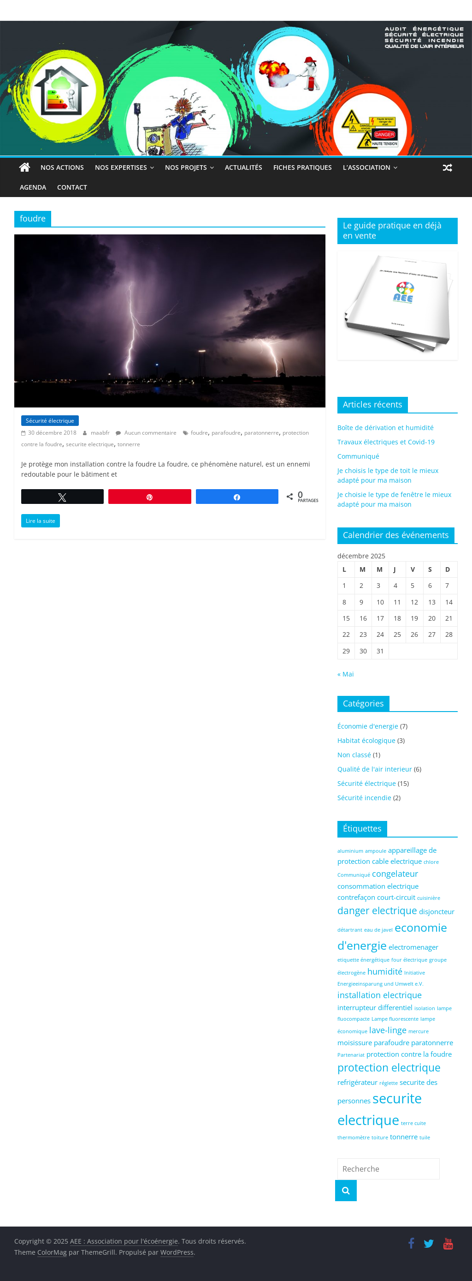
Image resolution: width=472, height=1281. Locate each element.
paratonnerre (261, 433)
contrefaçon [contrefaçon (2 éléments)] (356, 897)
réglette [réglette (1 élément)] (388, 1083)
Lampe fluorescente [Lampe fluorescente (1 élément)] (395, 1019)
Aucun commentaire (146, 433)
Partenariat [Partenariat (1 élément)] (351, 1055)
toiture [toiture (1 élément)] (380, 1137)
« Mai (345, 674)
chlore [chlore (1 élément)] (431, 862)
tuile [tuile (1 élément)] (424, 1137)
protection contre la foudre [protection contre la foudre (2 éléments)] (409, 1054)
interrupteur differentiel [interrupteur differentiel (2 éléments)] (375, 1007)
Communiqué (358, 456)
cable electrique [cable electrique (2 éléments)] (397, 861)
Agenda (33, 187)
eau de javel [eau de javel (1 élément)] (378, 930)
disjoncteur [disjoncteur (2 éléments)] (436, 911)
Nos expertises (121, 167)
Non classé (354, 754)
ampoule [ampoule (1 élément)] (375, 851)
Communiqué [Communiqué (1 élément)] (353, 875)
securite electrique (90, 444)
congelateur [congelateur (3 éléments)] (395, 873)
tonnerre (129, 444)
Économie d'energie (367, 726)
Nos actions (62, 167)
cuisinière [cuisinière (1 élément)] (428, 898)
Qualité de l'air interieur (374, 769)
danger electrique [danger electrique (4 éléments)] (377, 910)
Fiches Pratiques (302, 167)
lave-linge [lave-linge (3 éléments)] (388, 1030)
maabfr (101, 433)
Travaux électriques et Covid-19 (386, 441)
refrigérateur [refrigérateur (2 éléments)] (357, 1082)
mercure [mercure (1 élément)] (418, 1031)
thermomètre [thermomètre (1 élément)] (353, 1137)
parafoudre (226, 433)
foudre (199, 433)
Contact (72, 187)
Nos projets (186, 167)
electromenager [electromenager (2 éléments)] (413, 947)
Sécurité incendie (364, 797)
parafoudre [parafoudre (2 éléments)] (391, 1042)
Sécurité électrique (50, 421)
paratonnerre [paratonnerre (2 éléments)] (432, 1042)
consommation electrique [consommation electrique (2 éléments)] (378, 886)
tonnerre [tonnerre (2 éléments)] (404, 1136)
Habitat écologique (366, 740)
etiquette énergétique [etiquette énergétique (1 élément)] (363, 960)
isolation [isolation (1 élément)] (424, 1008)
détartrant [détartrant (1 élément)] (349, 930)
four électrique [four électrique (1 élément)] (409, 960)
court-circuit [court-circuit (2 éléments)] (396, 897)
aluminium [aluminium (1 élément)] (350, 851)
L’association (366, 167)
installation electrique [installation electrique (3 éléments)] (379, 994)
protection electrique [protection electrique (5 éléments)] (389, 1067)
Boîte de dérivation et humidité (385, 427)
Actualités (243, 167)
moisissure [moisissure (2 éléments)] (354, 1042)
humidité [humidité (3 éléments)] (384, 971)
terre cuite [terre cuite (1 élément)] (413, 1123)
